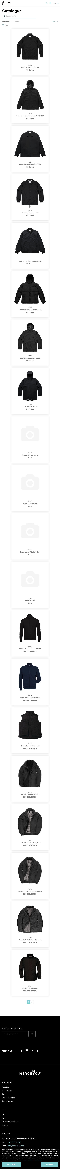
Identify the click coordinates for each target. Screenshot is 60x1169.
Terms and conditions (10, 1122)
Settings (11, 1165)
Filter (5, 25)
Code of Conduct (8, 1098)
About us (5, 1087)
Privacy (5, 1125)
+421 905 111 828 (14, 1142)
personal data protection (33, 1160)
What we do (7, 1090)
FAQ (3, 1114)
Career (4, 1118)
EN (55, 4)
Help (55, 22)
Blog (3, 1094)
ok (32, 1034)
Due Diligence (7, 1101)
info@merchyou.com (16, 1146)
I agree (49, 1165)
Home (5, 22)
